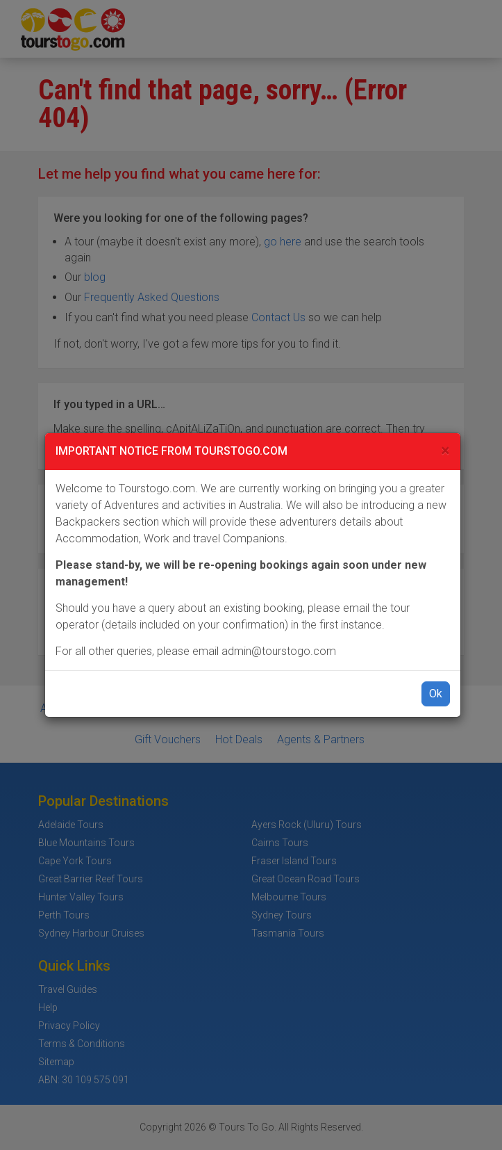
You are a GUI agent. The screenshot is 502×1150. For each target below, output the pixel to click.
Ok (435, 693)
